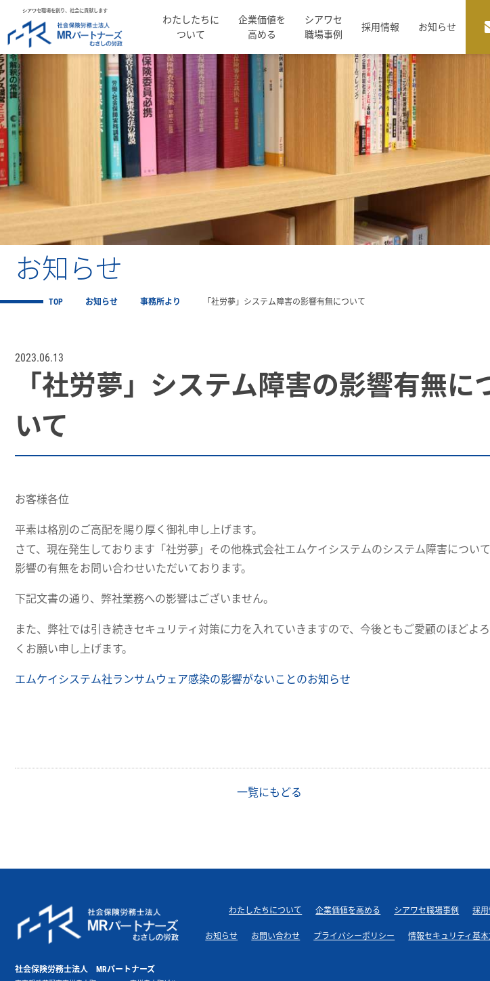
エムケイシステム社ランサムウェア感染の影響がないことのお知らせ (183, 679)
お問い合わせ (275, 936)
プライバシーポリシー (354, 936)
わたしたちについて (190, 27)
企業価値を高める (262, 27)
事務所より (160, 302)
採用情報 (380, 27)
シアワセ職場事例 (323, 27)
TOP (56, 302)
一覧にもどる (268, 792)
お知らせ (437, 27)
